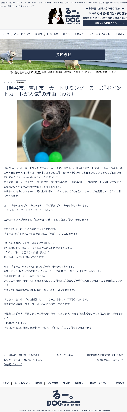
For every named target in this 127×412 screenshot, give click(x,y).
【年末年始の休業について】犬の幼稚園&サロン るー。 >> (104, 357)
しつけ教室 (52, 34)
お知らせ (120, 34)
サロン (66, 34)
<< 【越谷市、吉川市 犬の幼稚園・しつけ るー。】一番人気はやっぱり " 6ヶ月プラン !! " (23, 359)
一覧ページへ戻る (63, 355)
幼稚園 (38, 34)
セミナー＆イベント (99, 34)
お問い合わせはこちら (106, 23)
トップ (5, 34)
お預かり (79, 34)
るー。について (22, 34)
